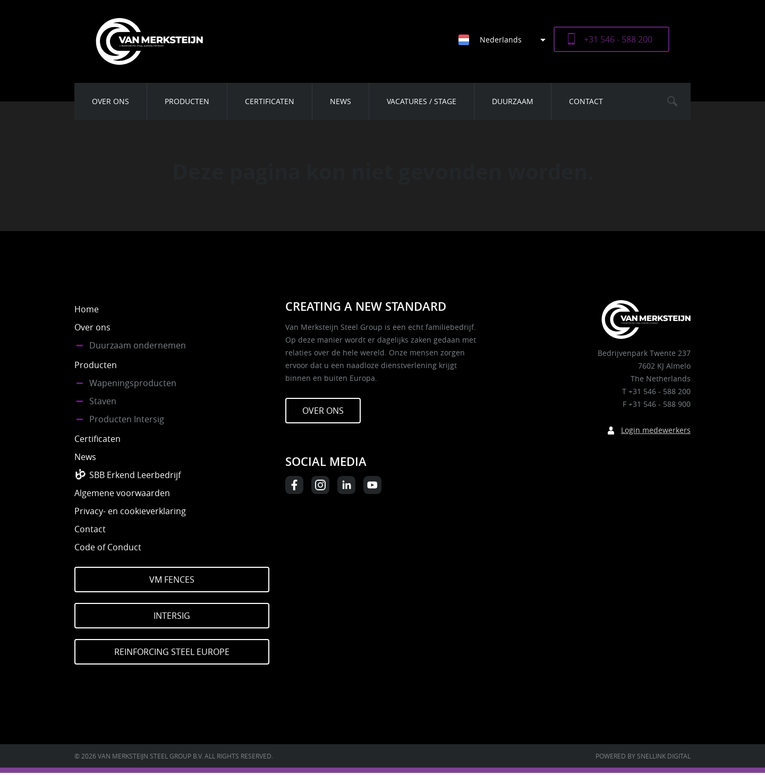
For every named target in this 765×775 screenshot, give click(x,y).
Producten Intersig (126, 419)
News (340, 101)
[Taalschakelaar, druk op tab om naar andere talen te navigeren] (506, 39)
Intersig (172, 615)
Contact (586, 101)
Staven (102, 401)
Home (86, 309)
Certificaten (269, 101)
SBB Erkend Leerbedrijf (135, 475)
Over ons (110, 101)
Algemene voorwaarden (122, 493)
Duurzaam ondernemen (137, 345)
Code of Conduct (107, 547)
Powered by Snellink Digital (643, 756)
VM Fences (171, 579)
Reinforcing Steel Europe (172, 652)
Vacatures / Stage (421, 101)
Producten (187, 101)
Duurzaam (512, 101)
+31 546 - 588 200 (618, 39)
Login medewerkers (656, 430)
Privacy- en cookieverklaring (130, 511)
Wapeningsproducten (132, 383)
